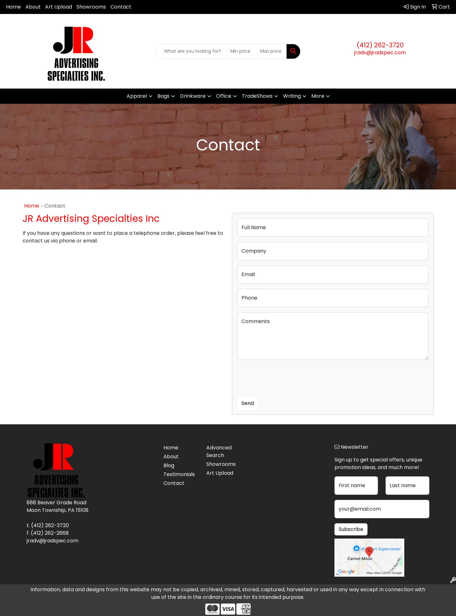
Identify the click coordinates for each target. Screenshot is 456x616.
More (317, 96)
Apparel (137, 96)
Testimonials (179, 474)
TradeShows (257, 96)
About (33, 6)
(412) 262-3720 (380, 45)
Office (223, 96)
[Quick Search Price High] (272, 51)
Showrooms (91, 6)
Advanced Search (219, 451)
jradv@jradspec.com (380, 52)
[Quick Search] (191, 51)
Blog (168, 465)
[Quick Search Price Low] (242, 51)
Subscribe (351, 529)
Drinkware (193, 96)
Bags (163, 96)
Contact (120, 6)
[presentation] (285, 377)
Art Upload (58, 6)
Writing (292, 96)
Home (13, 6)
